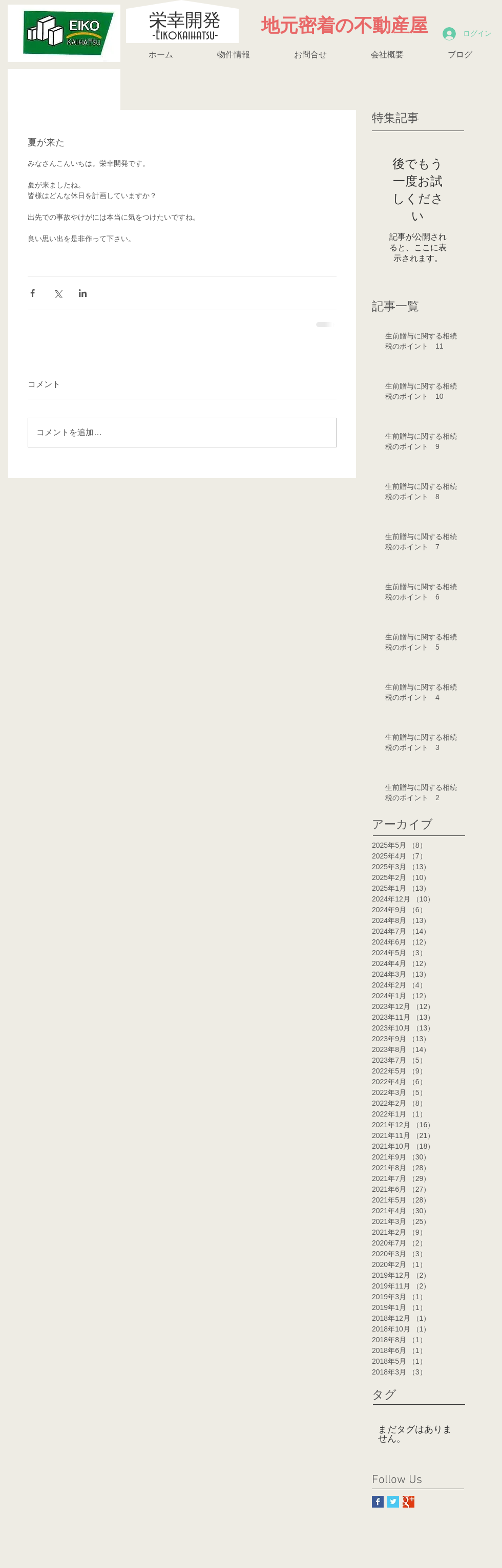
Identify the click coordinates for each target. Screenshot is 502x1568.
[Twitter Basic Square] (393, 1502)
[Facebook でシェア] (32, 293)
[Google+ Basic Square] (408, 1502)
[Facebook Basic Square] (378, 1502)
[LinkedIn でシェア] (83, 293)
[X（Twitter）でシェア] (57, 293)
